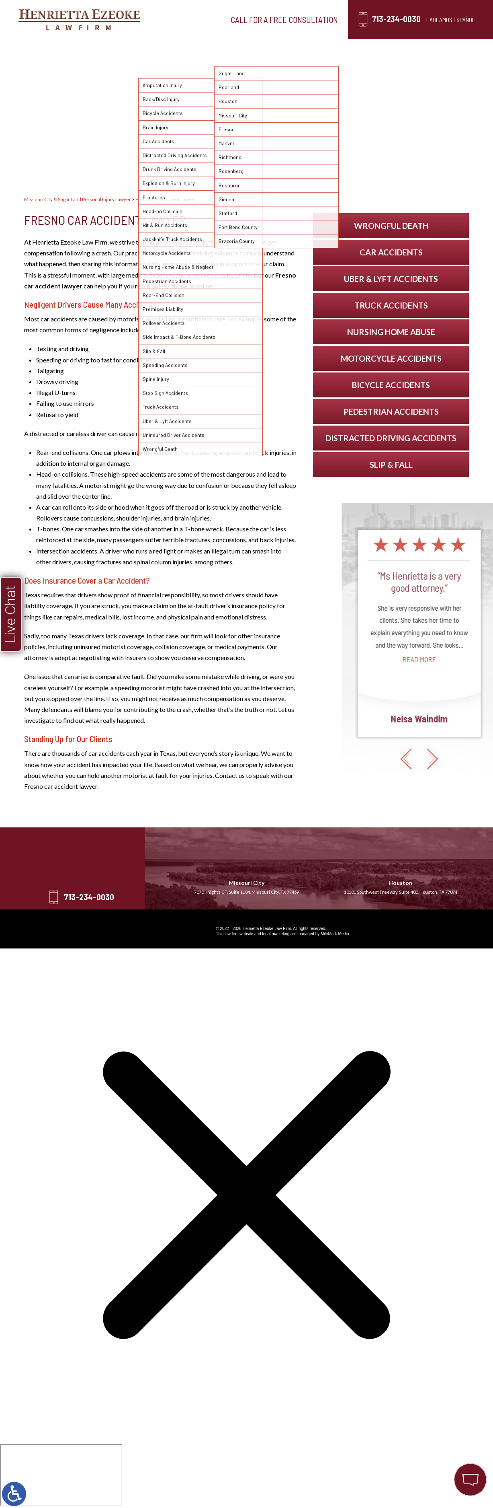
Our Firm (105, 49)
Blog (353, 49)
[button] (459, 759)
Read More (472, 659)
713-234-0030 (396, 19)
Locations (236, 49)
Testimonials (299, 49)
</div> (61, 1475)
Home (56, 49)
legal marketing (275, 934)
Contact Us (405, 49)
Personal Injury (168, 49)
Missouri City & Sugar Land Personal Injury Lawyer (77, 199)
